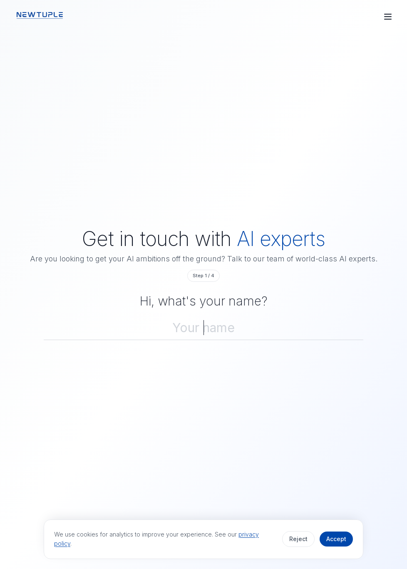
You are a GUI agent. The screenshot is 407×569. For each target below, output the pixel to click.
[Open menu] (388, 16)
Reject (298, 538)
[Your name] (203, 327)
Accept (336, 538)
